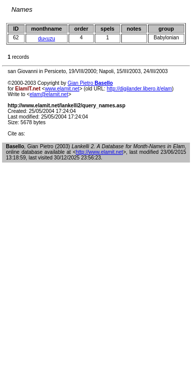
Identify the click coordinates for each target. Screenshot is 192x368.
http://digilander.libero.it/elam (139, 88)
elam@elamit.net (49, 94)
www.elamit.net (62, 88)
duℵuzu (46, 38)
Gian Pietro (90, 83)
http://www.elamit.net (99, 152)
